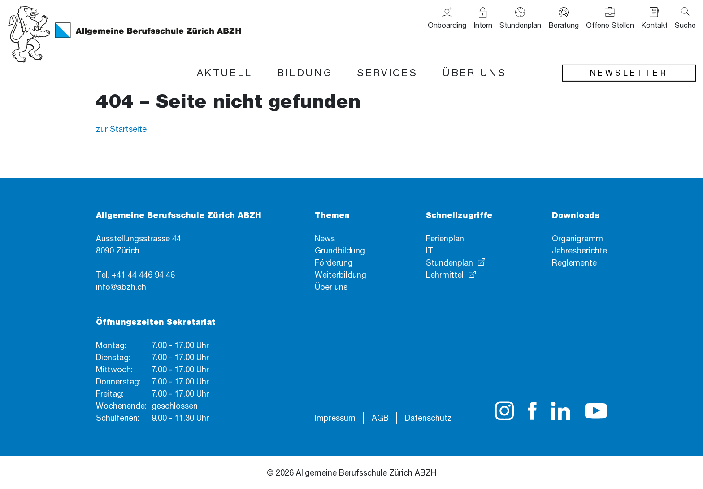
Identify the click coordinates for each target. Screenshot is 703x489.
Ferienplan (445, 238)
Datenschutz (428, 418)
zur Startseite (121, 129)
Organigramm (577, 238)
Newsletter (629, 73)
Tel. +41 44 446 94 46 (135, 274)
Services (387, 73)
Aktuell (224, 73)
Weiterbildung (340, 274)
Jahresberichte (579, 250)
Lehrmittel (445, 274)
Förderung (334, 262)
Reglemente (574, 262)
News (325, 238)
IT (429, 250)
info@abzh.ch (121, 287)
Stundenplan (449, 262)
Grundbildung (340, 250)
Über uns (474, 73)
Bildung (304, 73)
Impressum (335, 418)
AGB (380, 418)
